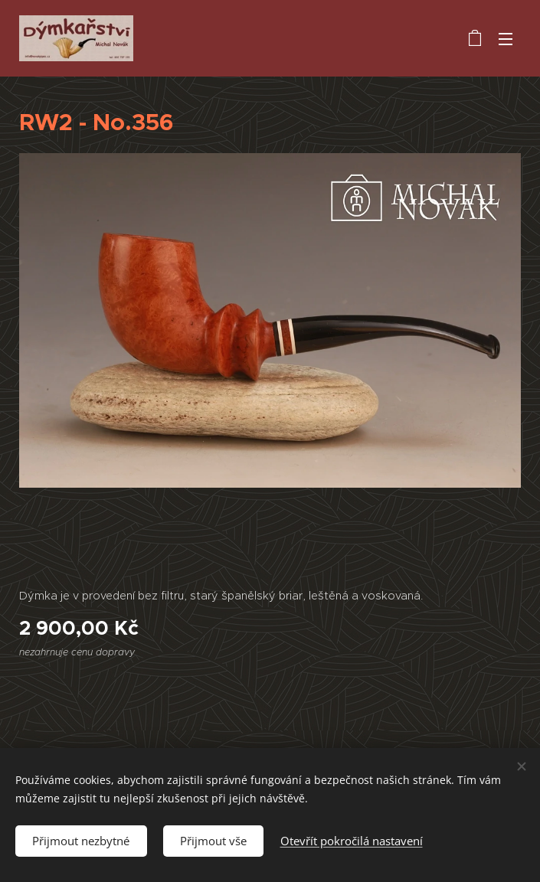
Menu (505, 39)
